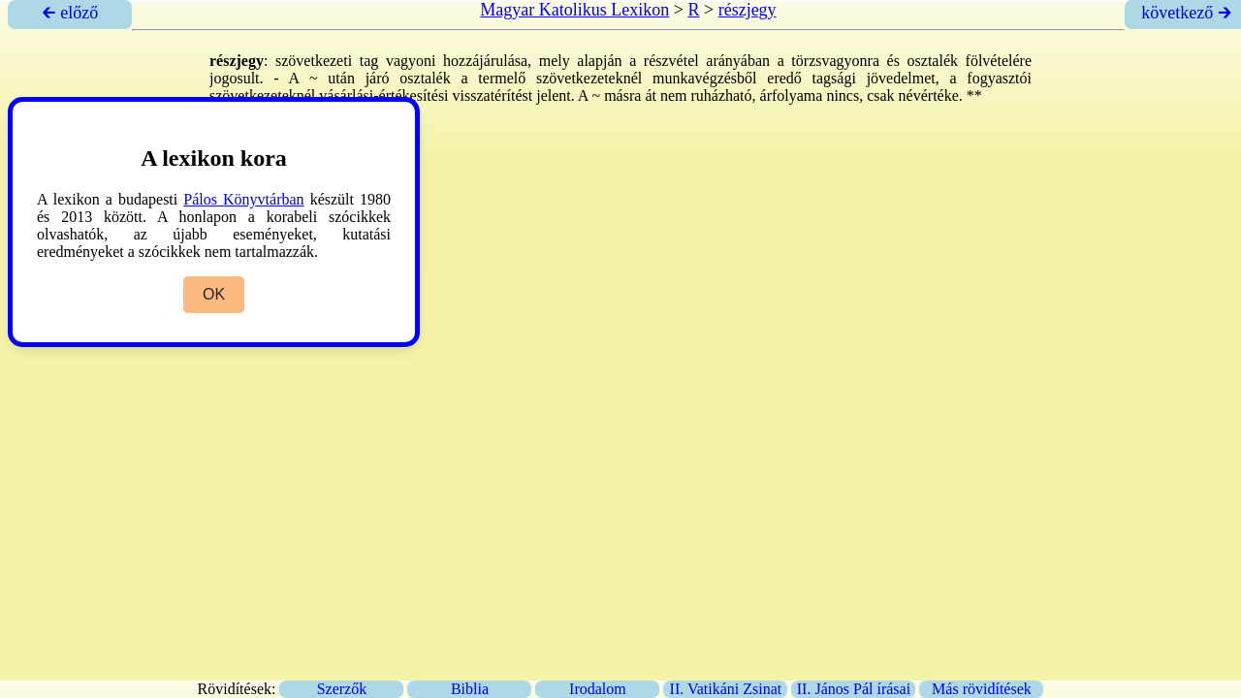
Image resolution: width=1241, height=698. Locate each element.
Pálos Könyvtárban (243, 199)
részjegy (747, 9)
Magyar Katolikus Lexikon (574, 9)
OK (214, 294)
